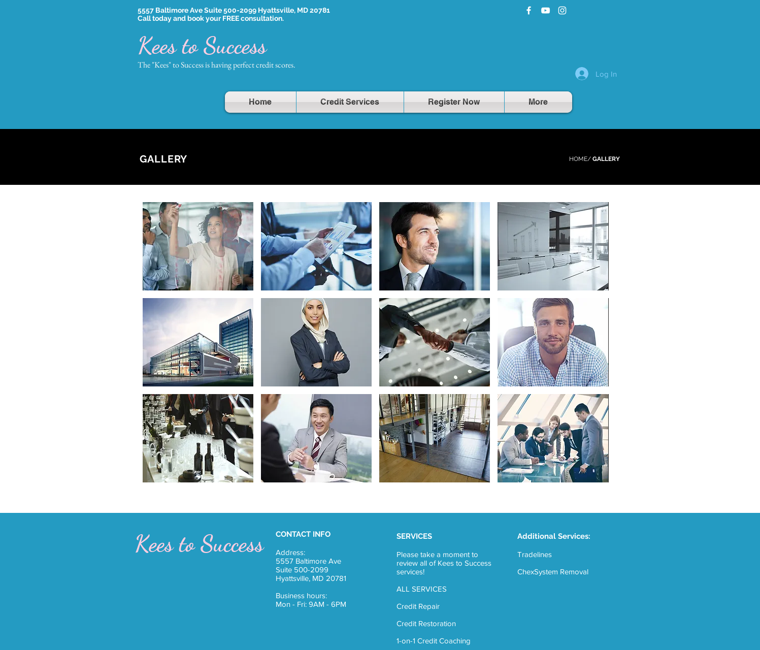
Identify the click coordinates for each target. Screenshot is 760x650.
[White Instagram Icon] (562, 10)
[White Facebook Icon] (528, 10)
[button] (198, 246)
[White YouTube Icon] (545, 10)
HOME (578, 158)
